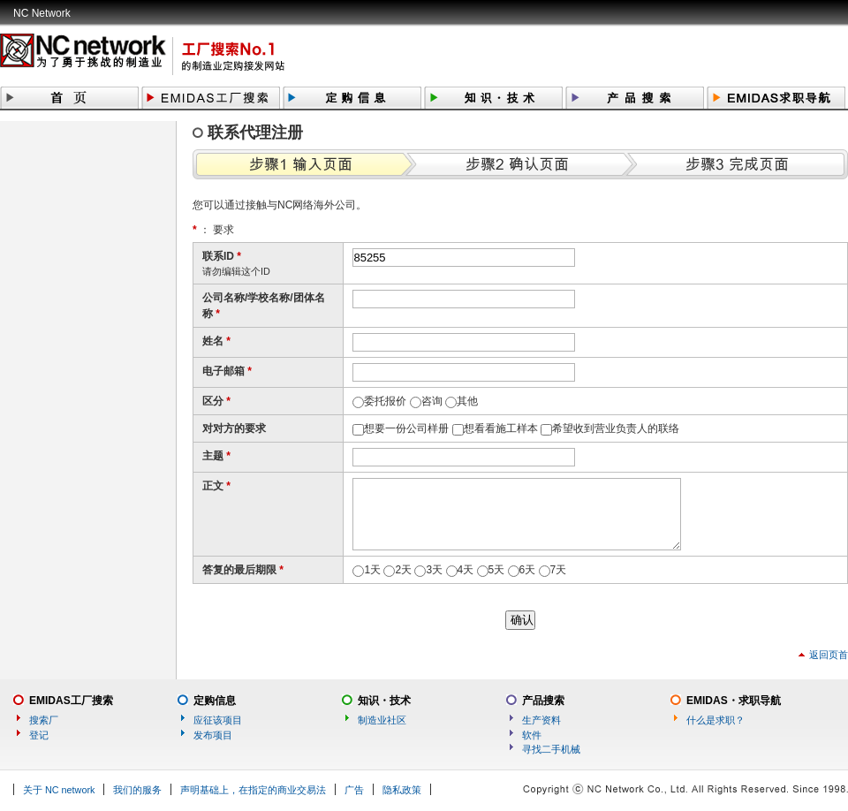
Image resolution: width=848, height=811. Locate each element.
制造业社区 (382, 720)
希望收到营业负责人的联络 (615, 428)
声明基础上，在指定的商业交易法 (253, 789)
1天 (372, 570)
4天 (466, 570)
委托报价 (385, 401)
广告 (354, 789)
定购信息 (214, 700)
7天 (558, 570)
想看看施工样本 (501, 428)
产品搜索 (543, 700)
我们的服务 (137, 789)
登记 (39, 735)
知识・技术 (384, 700)
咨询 (432, 401)
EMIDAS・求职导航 (733, 700)
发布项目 (212, 735)
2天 (403, 570)
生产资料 (541, 720)
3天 (434, 570)
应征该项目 (217, 720)
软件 (531, 735)
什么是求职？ (715, 720)
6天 (527, 570)
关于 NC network (59, 789)
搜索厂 (43, 720)
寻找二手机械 (551, 749)
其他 (467, 401)
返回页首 (828, 654)
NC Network (42, 13)
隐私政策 (401, 789)
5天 (496, 570)
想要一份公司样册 (406, 428)
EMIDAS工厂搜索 (71, 700)
